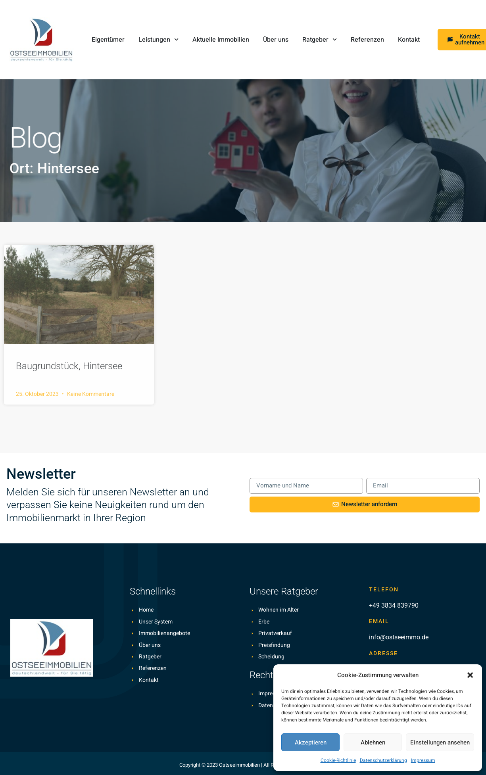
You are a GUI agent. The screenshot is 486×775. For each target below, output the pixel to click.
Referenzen (367, 39)
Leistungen (158, 39)
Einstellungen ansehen (440, 742)
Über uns (275, 39)
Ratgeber (319, 39)
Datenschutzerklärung (383, 760)
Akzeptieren (311, 742)
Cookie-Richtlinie (338, 760)
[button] (470, 675)
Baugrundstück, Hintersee (69, 366)
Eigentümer (108, 39)
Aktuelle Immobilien (220, 39)
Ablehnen (373, 742)
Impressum (423, 760)
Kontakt (409, 39)
